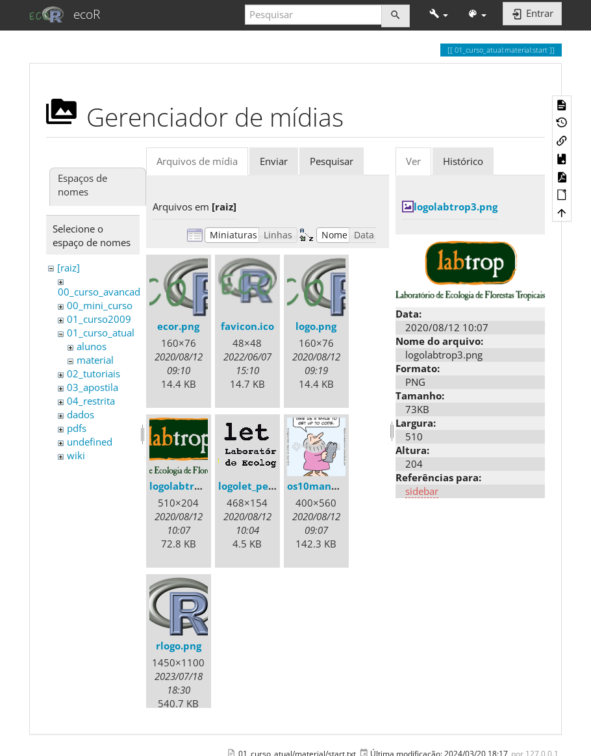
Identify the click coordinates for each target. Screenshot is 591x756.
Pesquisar (331, 161)
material (95, 359)
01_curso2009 (99, 318)
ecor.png (178, 326)
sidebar (421, 491)
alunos (92, 346)
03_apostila (92, 387)
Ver (413, 161)
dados (80, 414)
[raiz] (68, 267)
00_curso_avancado (102, 291)
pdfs (76, 428)
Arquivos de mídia (197, 161)
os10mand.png (322, 485)
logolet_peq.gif (254, 485)
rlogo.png (178, 645)
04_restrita (91, 400)
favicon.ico (247, 326)
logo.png (316, 326)
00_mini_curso (99, 305)
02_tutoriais (93, 373)
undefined (89, 441)
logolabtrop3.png (191, 485)
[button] (439, 14)
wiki (76, 455)
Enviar (274, 161)
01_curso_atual (100, 332)
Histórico (463, 161)
